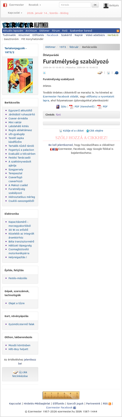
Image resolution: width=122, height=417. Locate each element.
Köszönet (24, 35)
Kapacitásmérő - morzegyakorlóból (20, 224)
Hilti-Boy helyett (18, 349)
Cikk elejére (94, 130)
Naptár (79, 35)
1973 (62, 47)
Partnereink (93, 403)
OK (95, 4)
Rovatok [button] (35, 5)
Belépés (114, 5)
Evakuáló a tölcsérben (22, 154)
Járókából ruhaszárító (22, 114)
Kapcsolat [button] (15, 12)
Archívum (31, 30)
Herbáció (113, 35)
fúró (58, 114)
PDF (102, 106)
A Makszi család (18, 185)
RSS (107, 403)
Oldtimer (44, 30)
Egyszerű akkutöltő (20, 110)
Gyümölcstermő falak (21, 324)
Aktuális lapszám (13, 30)
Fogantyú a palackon (21, 150)
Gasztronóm (11, 39)
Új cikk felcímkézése (20, 374)
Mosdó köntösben (19, 345)
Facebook (52, 35)
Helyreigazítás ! (18, 257)
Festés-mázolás (18, 278)
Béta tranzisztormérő (21, 241)
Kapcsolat (15, 403)
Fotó (64, 30)
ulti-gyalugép (17, 134)
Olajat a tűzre (17, 303)
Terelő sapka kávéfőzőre (16, 140)
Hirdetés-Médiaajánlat (37, 403)
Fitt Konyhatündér (32, 39)
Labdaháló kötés (19, 126)
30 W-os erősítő (18, 230)
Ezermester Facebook (61, 407)
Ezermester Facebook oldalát (60, 96)
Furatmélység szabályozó (17, 191)
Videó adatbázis (95, 35)
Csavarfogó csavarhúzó (15, 179)
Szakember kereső (81, 30)
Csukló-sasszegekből (21, 201)
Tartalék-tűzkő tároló (21, 146)
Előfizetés (38, 35)
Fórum (56, 30)
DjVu (60, 106)
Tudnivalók (9, 35)
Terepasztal (15, 173)
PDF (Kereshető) (82, 106)
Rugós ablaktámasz (20, 130)
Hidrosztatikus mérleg (22, 197)
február (74, 47)
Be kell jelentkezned (60, 145)
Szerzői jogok (75, 403)
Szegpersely (16, 169)
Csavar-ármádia (18, 118)
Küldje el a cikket (71, 130)
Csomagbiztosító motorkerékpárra (19, 251)
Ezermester (16, 5)
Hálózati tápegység (20, 245)
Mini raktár (15, 122)
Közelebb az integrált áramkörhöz (21, 235)
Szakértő (66, 35)
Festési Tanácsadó (20, 157)
